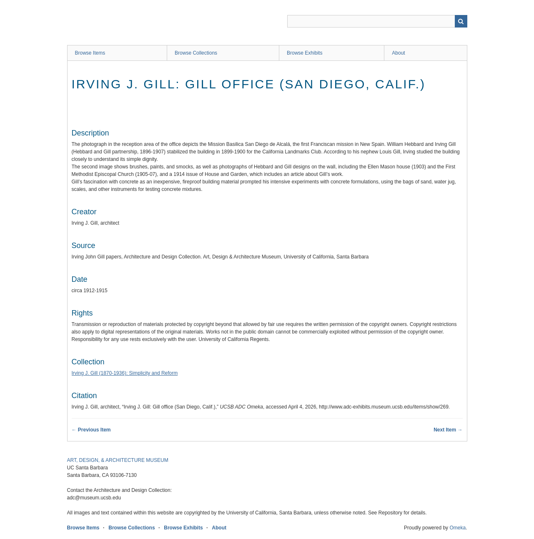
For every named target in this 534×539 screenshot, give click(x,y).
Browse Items (90, 53)
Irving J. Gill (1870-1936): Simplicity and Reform (125, 373)
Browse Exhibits (304, 53)
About (398, 53)
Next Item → (448, 430)
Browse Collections (196, 53)
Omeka (457, 528)
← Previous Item (91, 430)
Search (461, 21)
